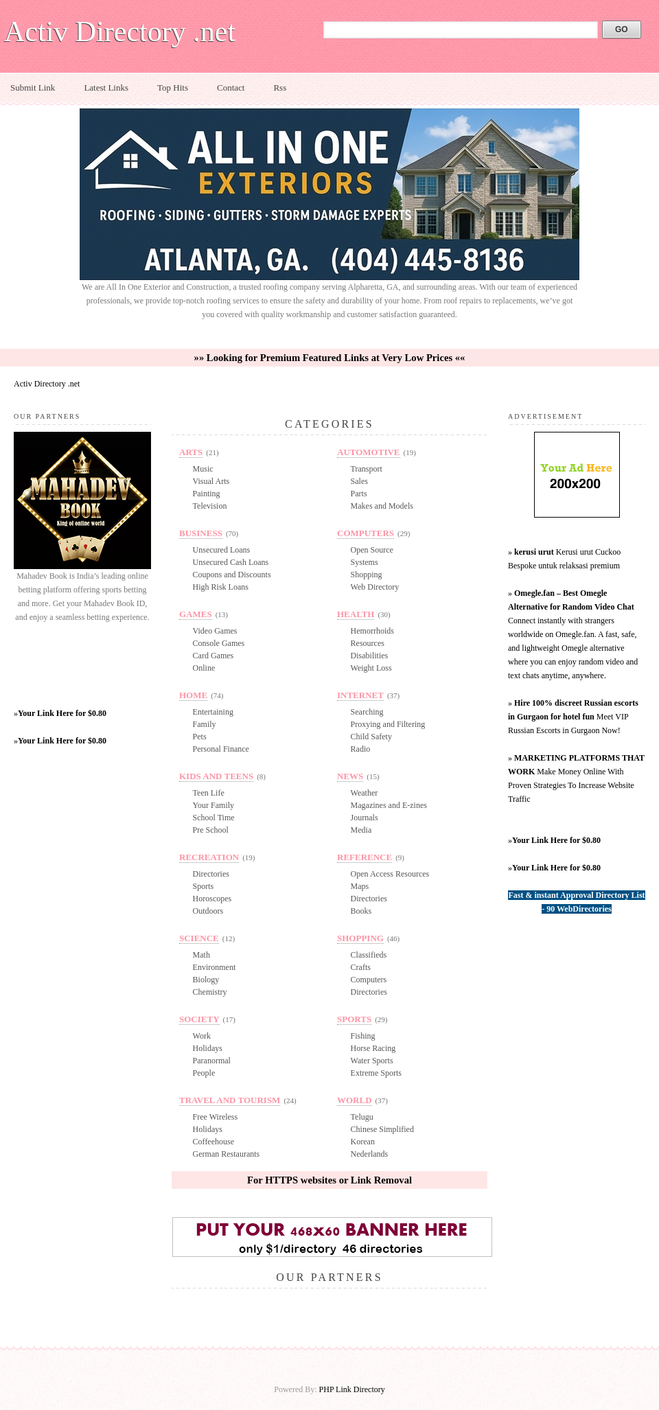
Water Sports (372, 1060)
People (204, 1073)
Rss (279, 87)
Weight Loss (371, 668)
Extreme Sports (376, 1073)
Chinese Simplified (382, 1129)
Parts (359, 493)
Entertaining (213, 712)
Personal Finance (221, 749)
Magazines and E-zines (389, 805)
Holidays (207, 1048)
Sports (203, 886)
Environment (214, 967)
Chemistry (210, 992)
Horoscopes (212, 898)
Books (361, 911)
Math (201, 955)
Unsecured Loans (222, 550)
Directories (211, 874)
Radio (361, 749)
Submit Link (32, 87)
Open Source (372, 550)
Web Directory (375, 587)
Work (202, 1036)
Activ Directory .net (119, 31)
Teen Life (208, 793)
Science (199, 938)
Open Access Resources (390, 874)
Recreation (209, 857)
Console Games (219, 643)
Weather (364, 793)
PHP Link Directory (352, 1389)
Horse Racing (373, 1048)
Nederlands (370, 1154)
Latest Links (106, 87)
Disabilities (370, 655)
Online (204, 668)
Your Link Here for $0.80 (62, 713)
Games (195, 614)
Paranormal (212, 1060)
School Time (214, 817)
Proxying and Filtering (388, 724)
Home (193, 695)
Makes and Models (382, 506)
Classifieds (369, 955)
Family (204, 724)
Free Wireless (215, 1117)
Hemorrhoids (372, 631)
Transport (366, 469)
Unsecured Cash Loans (231, 562)
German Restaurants (226, 1154)
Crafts (361, 967)
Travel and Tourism (229, 1100)
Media (361, 830)
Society (199, 1019)
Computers (365, 533)
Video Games (215, 631)
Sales (359, 481)
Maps (360, 886)
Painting (206, 493)
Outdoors (208, 911)
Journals (364, 817)
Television (210, 506)
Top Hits (172, 87)
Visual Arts (211, 481)
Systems (364, 562)
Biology (206, 979)
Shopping (366, 574)
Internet (360, 695)
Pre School (211, 830)
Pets (200, 736)
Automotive (368, 452)
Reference (364, 857)
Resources (367, 643)
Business (200, 533)
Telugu (362, 1117)
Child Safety (371, 736)
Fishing (363, 1036)
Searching (367, 712)
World (354, 1100)
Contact (230, 87)
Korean (363, 1141)
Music (203, 469)
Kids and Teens (216, 776)
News (350, 776)
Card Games (213, 655)
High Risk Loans (220, 587)
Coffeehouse (213, 1141)
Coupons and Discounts (232, 574)
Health (355, 614)
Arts (191, 452)
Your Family (213, 805)
